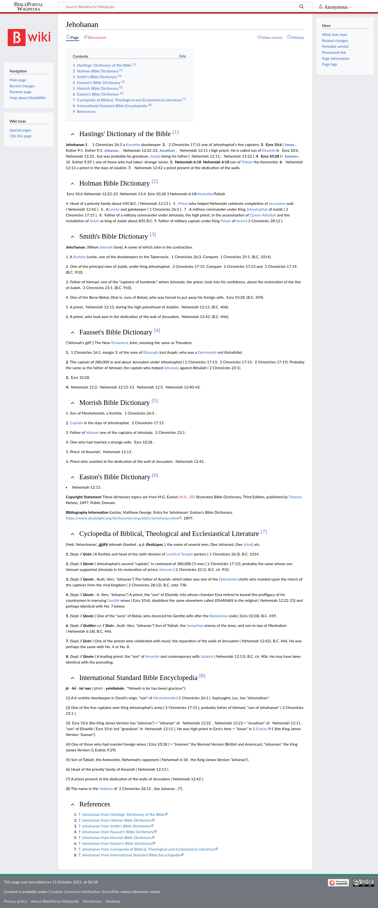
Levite (114, 209)
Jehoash (166, 569)
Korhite (79, 256)
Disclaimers (92, 901)
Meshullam (205, 193)
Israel (240, 220)
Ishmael (92, 432)
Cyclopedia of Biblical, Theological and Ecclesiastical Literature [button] (173, 533)
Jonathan (167, 150)
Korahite (133, 144)
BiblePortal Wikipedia (28, 6)
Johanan (111, 150)
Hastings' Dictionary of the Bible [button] (129, 134)
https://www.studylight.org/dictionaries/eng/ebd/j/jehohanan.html (122, 518)
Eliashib (268, 150)
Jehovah (106, 247)
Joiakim (207, 656)
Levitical (173, 554)
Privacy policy (15, 901)
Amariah (152, 656)
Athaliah (269, 215)
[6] (155, 475)
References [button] (94, 804)
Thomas (295, 496)
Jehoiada (171, 367)
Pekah (226, 220)
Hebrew (106, 788)
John (247, 544)
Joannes (291, 156)
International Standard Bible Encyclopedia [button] (142, 677)
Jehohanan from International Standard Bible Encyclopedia (131, 855)
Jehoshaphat (257, 209)
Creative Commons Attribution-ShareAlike (84, 891)
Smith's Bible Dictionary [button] (117, 236)
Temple (187, 554)
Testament (119, 342)
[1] (176, 132)
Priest (183, 203)
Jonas (289, 144)
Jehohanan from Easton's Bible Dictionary (117, 843)
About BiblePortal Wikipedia (55, 901)
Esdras (261, 728)
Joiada (155, 156)
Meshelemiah (164, 697)
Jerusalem (277, 203)
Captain (76, 422)
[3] (153, 234)
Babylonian (219, 615)
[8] (202, 676)
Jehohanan (75, 144)
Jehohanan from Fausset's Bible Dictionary (118, 831)
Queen (255, 215)
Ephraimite (228, 579)
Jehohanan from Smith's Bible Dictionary (116, 826)
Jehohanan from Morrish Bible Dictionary (117, 837)
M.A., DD (187, 496)
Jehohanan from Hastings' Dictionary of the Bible (123, 814)
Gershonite (207, 352)
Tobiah (247, 161)
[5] (155, 400)
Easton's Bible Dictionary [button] (118, 477)
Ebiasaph (150, 352)
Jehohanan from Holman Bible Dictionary (117, 820)
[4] (157, 330)
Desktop (113, 901)
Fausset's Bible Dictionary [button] (119, 332)
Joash (94, 220)
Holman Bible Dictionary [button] (118, 183)
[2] (155, 181)
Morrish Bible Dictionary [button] (118, 402)
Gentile (113, 600)
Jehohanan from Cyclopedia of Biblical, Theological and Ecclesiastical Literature (148, 849)
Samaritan (195, 625)
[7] (264, 531)
